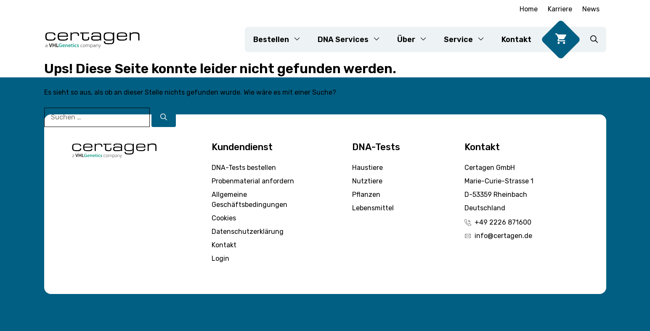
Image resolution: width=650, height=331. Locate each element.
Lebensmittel (373, 208)
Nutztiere (367, 181)
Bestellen (281, 39)
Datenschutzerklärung (248, 232)
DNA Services (353, 39)
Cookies (224, 218)
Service (468, 39)
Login (220, 258)
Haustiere (367, 168)
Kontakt (516, 39)
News (591, 9)
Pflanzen (366, 195)
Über (416, 39)
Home (529, 9)
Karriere (560, 9)
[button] (594, 39)
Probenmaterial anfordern (253, 181)
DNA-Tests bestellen (244, 168)
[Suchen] (163, 117)
